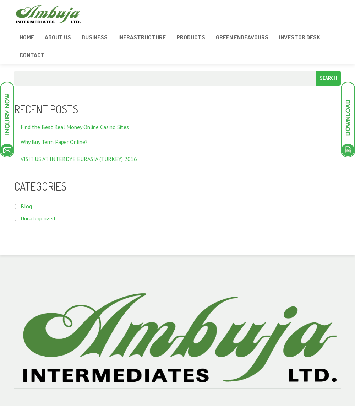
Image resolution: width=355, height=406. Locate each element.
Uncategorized (38, 218)
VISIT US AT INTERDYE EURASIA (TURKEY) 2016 (79, 158)
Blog (26, 206)
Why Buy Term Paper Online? (54, 141)
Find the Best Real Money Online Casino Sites (75, 126)
